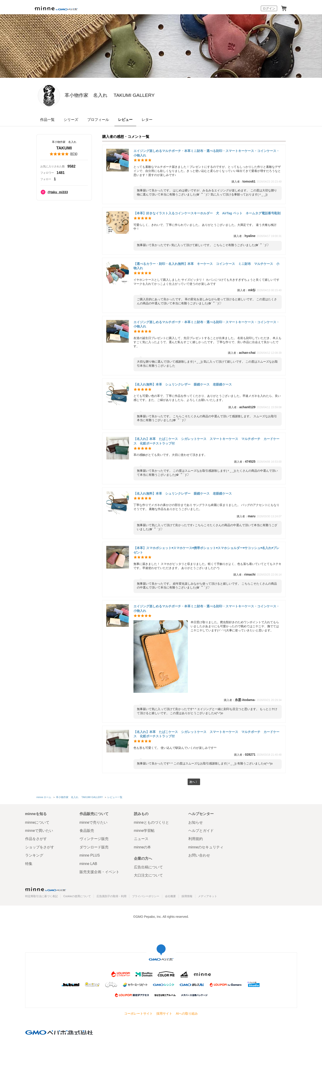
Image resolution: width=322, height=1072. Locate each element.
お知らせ (195, 822)
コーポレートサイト (138, 1013)
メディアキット (207, 896)
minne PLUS (90, 855)
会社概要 (170, 896)
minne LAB (88, 864)
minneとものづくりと (151, 822)
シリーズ (71, 120)
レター (147, 120)
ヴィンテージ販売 (94, 839)
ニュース (141, 839)
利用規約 (195, 839)
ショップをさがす (39, 847)
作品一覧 (47, 120)
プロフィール (98, 120)
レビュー (125, 120)
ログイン (269, 8)
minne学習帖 (144, 831)
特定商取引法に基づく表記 (41, 896)
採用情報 (187, 896)
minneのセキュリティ (206, 847)
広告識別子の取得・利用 (111, 896)
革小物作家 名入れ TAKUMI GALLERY (150, 95)
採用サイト (164, 1013)
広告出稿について (148, 867)
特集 (28, 864)
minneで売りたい (94, 822)
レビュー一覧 (114, 797)
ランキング (34, 855)
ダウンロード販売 (94, 847)
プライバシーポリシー (145, 896)
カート (284, 8)
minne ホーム (43, 797)
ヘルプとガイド (201, 831)
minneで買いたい (39, 831)
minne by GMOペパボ (56, 8)
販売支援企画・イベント (99, 872)
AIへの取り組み (187, 1013)
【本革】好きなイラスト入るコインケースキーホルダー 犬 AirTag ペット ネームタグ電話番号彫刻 (207, 213)
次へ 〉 (193, 782)
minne (45, 889)
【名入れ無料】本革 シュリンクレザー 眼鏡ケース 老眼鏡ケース (182, 384)
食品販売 (87, 831)
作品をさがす (36, 839)
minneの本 (142, 847)
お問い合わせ (199, 855)
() (64, 154)
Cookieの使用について (77, 896)
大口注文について (148, 875)
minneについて (37, 822)
